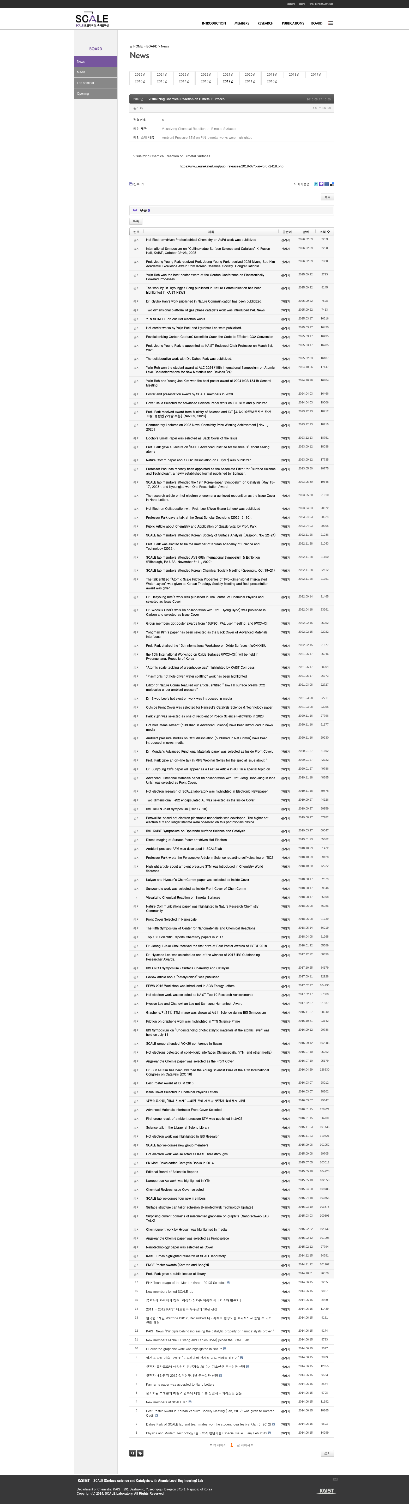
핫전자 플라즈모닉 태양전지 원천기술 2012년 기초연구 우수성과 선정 (195, 1366)
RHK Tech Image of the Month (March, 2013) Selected (186, 1282)
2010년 (272, 81)
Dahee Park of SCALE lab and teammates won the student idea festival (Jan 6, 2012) (208, 1424)
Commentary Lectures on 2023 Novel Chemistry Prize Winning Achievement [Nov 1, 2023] (207, 426)
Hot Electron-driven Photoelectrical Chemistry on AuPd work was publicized (201, 239)
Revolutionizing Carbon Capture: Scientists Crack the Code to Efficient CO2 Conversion (209, 336)
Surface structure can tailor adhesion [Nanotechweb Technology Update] (199, 1207)
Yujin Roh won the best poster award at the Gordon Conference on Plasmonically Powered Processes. (205, 277)
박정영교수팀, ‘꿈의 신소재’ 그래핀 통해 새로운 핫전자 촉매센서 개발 (195, 1100)
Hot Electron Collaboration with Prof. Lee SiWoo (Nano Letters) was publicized (203, 508)
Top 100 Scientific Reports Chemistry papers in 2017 (184, 937)
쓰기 (327, 1453)
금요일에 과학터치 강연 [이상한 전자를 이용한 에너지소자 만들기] (193, 1300)
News (81, 61)
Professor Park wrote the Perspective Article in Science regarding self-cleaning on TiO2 (209, 857)
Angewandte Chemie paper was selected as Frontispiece (187, 1238)
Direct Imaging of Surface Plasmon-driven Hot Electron (186, 839)
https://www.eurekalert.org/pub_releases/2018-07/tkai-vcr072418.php (231, 166)
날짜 (306, 231)
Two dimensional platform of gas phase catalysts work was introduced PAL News (205, 310)
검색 (132, 1453)
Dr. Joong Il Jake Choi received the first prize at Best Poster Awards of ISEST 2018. (207, 946)
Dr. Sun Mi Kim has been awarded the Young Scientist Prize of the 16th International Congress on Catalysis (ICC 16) (207, 1072)
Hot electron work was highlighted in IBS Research (182, 1136)
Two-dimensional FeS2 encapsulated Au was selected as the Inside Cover (200, 800)
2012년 (228, 81)
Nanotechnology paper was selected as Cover (179, 1247)
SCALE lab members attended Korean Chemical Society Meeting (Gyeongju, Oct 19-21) (210, 570)
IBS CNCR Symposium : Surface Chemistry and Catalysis (187, 968)
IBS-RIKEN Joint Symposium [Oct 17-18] (176, 809)
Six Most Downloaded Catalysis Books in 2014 (180, 1163)
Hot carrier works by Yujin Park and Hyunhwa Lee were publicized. (194, 327)
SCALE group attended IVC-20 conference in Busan (184, 1043)
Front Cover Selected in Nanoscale (171, 919)
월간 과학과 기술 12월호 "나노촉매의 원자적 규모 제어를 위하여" (192, 1357)
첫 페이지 (218, 1445)
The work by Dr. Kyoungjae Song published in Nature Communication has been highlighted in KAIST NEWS (203, 290)
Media (81, 72)
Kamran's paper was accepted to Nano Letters (180, 1384)
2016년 (140, 81)
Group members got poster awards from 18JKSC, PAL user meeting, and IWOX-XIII (207, 623)
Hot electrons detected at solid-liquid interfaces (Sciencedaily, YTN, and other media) (209, 1052)
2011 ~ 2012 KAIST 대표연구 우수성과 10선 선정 (181, 1309)
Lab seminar (85, 83)
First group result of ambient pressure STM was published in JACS (194, 1118)
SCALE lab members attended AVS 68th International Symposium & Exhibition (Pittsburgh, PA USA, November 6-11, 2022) (203, 559)
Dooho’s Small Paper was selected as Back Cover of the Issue (191, 438)
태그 (140, 1453)
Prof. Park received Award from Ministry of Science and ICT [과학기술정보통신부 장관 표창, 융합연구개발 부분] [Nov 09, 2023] (208, 413)
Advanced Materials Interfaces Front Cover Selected (183, 1109)
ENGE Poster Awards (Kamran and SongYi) (177, 1265)
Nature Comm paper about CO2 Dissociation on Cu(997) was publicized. (199, 460)
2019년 (272, 74)
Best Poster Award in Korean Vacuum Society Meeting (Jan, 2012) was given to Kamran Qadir (210, 1413)
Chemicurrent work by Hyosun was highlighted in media (186, 1229)
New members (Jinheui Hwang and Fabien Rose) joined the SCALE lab (197, 1340)
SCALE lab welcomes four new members (176, 1198)
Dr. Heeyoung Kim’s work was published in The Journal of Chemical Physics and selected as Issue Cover (204, 599)
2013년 (206, 81)
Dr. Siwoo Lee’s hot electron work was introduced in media (189, 698)
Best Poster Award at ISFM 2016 (169, 1083)
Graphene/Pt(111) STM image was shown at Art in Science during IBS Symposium (206, 1012)
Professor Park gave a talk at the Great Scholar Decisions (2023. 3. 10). (199, 517)
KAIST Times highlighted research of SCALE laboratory (186, 1256)
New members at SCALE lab (167, 1402)
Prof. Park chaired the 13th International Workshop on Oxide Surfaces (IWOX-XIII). (206, 645)
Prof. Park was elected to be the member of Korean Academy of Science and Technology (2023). (203, 546)
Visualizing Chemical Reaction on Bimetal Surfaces (186, 99)
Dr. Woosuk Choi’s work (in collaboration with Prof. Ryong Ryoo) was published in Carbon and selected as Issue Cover (206, 612)
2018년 (294, 74)
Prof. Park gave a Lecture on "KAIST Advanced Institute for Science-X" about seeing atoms (207, 449)
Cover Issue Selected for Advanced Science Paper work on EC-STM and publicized (206, 403)
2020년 (250, 74)
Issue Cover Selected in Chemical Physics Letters (182, 1092)
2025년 (140, 74)
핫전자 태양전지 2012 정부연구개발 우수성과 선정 (182, 1375)
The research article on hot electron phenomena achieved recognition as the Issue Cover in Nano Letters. (210, 497)
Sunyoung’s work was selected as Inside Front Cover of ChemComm (196, 888)
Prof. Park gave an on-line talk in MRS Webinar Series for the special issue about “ (206, 760)
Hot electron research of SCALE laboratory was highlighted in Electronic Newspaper (207, 791)
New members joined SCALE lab (169, 1291)
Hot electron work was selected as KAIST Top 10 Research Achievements (199, 994)
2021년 (228, 74)
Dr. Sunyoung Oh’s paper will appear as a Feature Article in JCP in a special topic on (208, 769)
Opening (83, 93)
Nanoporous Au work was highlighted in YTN (178, 1180)
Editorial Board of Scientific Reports (172, 1171)
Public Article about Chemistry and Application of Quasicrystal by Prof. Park (201, 526)
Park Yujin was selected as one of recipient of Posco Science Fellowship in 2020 (204, 716)
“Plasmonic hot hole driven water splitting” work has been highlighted (196, 676)
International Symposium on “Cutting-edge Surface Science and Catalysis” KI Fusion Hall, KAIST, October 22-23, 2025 (208, 250)
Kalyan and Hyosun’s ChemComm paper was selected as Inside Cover (197, 879)
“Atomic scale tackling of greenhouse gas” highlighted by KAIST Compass (200, 667)
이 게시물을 (301, 184)
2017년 (316, 74)
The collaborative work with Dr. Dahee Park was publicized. (189, 358)
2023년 (184, 74)
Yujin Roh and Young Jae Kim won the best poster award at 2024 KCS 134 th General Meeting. (208, 382)
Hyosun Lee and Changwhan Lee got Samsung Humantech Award (194, 1003)
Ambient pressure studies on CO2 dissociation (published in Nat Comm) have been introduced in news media (206, 740)
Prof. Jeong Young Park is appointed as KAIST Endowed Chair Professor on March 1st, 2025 (209, 347)
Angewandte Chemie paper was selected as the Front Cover (189, 1061)
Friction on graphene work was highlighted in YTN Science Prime (193, 1021)
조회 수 (325, 231)
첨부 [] (139, 184)
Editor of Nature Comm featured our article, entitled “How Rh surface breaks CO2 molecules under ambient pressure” (205, 687)
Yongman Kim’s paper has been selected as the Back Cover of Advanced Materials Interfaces (207, 634)
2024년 (162, 74)
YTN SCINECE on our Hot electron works (175, 319)
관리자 (138, 108)
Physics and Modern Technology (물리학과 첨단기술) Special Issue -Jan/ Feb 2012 (206, 1433)
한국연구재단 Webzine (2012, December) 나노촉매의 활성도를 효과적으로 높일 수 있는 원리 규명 (209, 1320)
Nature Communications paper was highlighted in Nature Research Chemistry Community (202, 908)
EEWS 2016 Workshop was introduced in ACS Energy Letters (190, 985)
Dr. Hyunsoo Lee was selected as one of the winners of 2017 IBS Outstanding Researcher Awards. (203, 956)
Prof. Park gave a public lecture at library (176, 1273)
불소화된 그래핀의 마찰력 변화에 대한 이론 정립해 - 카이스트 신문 (194, 1393)
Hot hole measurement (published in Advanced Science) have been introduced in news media (209, 727)
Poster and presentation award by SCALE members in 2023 (189, 394)
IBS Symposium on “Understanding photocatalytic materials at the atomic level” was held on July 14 (207, 1032)
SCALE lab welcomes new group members (177, 1145)
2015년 (162, 81)
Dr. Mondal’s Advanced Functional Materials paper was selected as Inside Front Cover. (209, 751)
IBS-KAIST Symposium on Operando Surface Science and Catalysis (195, 831)
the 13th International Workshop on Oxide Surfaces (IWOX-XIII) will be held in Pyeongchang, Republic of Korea (202, 656)
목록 (327, 197)
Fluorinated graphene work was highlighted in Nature (184, 1348)
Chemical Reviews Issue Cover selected (175, 1189)
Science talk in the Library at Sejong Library (177, 1127)
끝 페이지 (245, 1445)
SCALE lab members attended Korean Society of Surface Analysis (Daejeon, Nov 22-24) (210, 535)
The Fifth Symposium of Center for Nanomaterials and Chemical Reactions (200, 928)
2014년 (184, 81)
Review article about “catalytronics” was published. (183, 977)
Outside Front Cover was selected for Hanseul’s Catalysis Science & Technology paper (209, 707)
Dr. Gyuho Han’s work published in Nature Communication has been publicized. (204, 301)
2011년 (250, 81)
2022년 (206, 74)
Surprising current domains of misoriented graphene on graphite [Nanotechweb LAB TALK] (207, 1218)
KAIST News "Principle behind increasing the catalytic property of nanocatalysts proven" (210, 1331)
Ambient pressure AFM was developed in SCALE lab (184, 848)
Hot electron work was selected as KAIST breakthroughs (187, 1154)
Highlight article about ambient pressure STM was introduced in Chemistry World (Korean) (204, 868)
